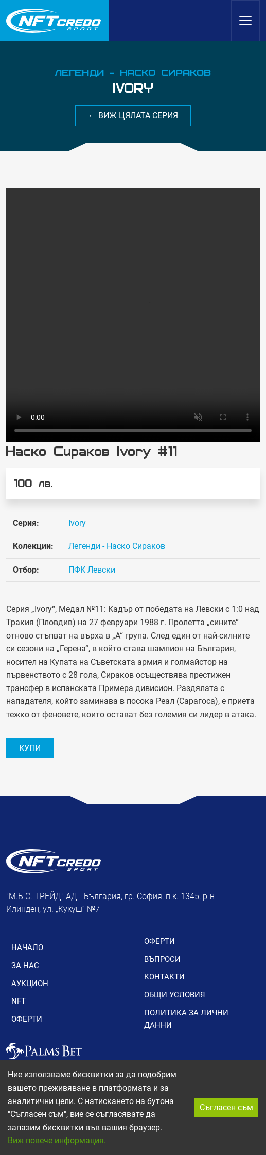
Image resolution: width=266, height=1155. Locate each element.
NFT (18, 1001)
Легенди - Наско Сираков (116, 546)
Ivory (77, 523)
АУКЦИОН (29, 983)
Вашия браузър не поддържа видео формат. (133, 315)
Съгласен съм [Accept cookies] (226, 1107)
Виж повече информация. (57, 1140)
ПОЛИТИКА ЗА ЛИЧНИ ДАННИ (186, 1019)
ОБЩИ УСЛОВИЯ (174, 994)
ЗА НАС (25, 965)
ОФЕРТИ (26, 1019)
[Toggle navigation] (245, 20)
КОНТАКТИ (164, 976)
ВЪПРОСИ (162, 959)
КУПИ (30, 748)
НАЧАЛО (27, 947)
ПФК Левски (91, 570)
